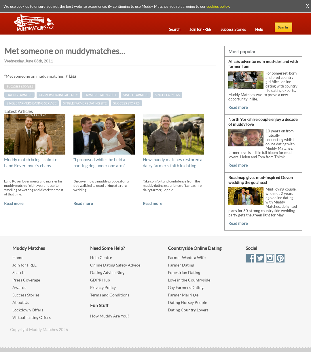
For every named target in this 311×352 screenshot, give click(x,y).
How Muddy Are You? (109, 315)
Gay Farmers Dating (186, 287)
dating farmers (19, 95)
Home (17, 257)
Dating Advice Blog (107, 272)
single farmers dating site (85, 103)
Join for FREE (24, 264)
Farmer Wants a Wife (187, 257)
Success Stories (20, 86)
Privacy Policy (103, 287)
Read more (13, 203)
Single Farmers (167, 95)
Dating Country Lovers (188, 309)
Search (18, 272)
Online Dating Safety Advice (115, 264)
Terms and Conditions (109, 294)
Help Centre (101, 257)
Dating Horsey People (187, 302)
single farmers (135, 95)
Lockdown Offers (27, 309)
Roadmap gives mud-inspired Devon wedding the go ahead (260, 180)
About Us (20, 302)
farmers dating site (100, 95)
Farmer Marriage (183, 294)
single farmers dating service (31, 103)
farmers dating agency (58, 95)
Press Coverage (26, 279)
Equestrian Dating (184, 272)
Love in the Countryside (189, 279)
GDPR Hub (100, 279)
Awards (19, 287)
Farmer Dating (181, 264)
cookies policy (217, 6)
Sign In (283, 27)
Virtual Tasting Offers (31, 317)
